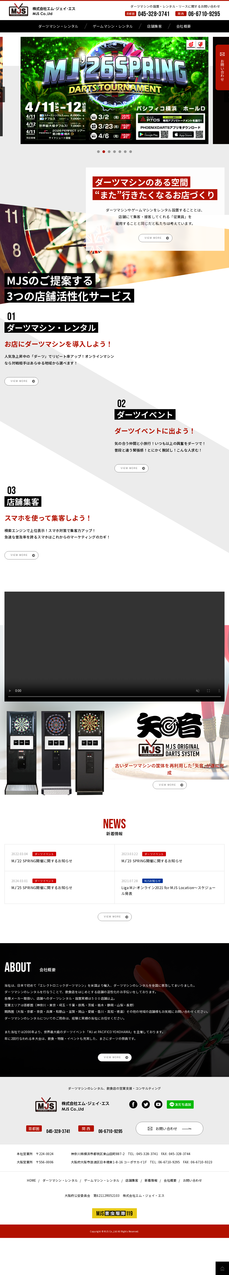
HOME (31, 1217)
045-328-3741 (154, 14)
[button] (98, 151)
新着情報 (151, 1217)
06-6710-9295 (204, 14)
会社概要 (183, 26)
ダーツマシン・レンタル (58, 26)
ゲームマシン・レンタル (113, 26)
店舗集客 (154, 26)
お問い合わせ (192, 1217)
